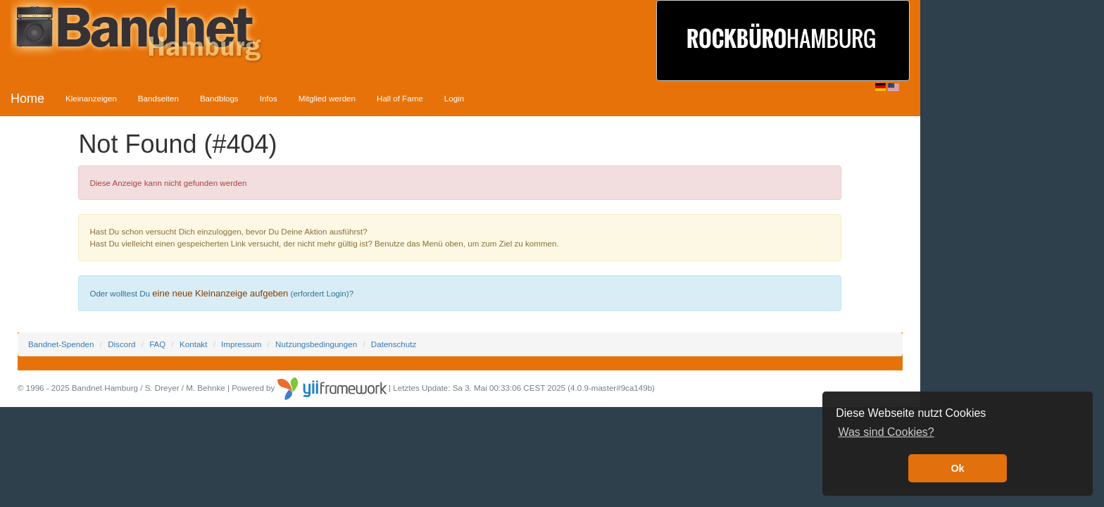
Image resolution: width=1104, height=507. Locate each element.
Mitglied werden (327, 98)
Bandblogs (219, 98)
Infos (268, 98)
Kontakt (193, 344)
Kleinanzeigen (91, 98)
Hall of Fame (400, 98)
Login (454, 98)
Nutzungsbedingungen (316, 344)
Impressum (241, 344)
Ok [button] (957, 468)
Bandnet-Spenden (61, 344)
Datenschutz (393, 344)
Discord (121, 344)
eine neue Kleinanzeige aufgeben (220, 293)
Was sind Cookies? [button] (886, 432)
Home (27, 99)
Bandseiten (158, 98)
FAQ (157, 344)
